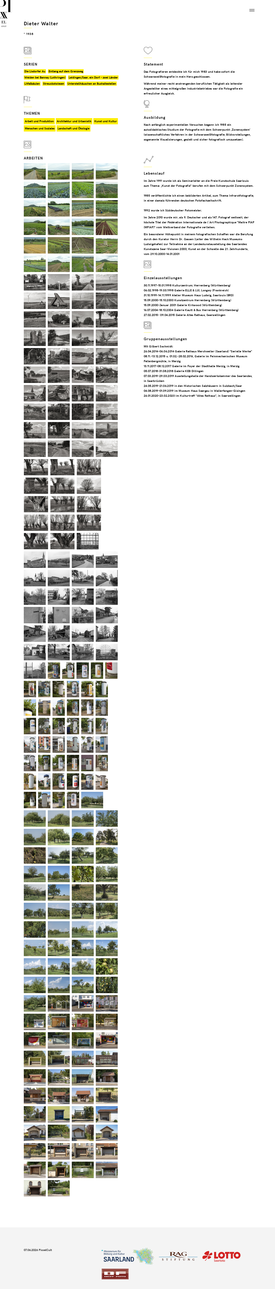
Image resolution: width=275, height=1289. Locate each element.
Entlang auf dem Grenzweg (66, 71)
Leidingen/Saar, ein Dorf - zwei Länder (93, 77)
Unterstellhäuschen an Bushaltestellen (91, 83)
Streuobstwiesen (53, 83)
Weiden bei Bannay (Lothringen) (44, 77)
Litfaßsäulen (32, 83)
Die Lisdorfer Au (34, 71)
